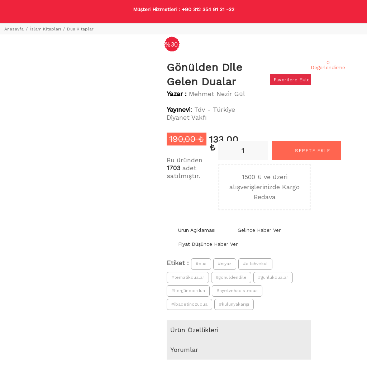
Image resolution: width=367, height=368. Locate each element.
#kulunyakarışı (234, 304)
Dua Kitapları (81, 29)
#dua (201, 263)
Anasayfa (14, 29)
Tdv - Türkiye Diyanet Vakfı (201, 113)
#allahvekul (255, 263)
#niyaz (225, 263)
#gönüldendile (231, 277)
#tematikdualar (187, 277)
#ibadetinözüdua (189, 304)
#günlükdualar (273, 277)
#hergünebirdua (188, 290)
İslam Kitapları (45, 29)
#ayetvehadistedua (237, 290)
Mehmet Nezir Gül (217, 93)
